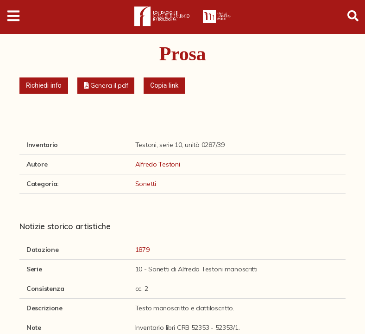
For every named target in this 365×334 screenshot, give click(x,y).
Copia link (164, 85)
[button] (106, 85)
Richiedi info (44, 85)
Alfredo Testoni (157, 164)
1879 (142, 249)
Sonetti (145, 184)
